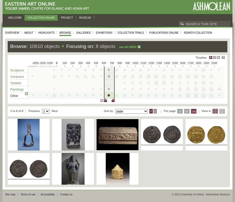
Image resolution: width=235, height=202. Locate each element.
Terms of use (28, 194)
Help (223, 57)
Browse (65, 32)
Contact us (66, 194)
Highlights (46, 32)
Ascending (151, 111)
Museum (85, 17)
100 (194, 111)
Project (67, 17)
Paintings (17, 89)
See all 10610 (127, 46)
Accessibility (48, 194)
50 (187, 111)
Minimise (214, 57)
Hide (218, 57)
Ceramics (17, 77)
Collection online (41, 17)
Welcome (15, 17)
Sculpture (17, 70)
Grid (215, 111)
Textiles (15, 83)
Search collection (198, 32)
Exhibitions (104, 32)
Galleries (83, 32)
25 (180, 111)
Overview (12, 32)
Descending (155, 111)
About (28, 32)
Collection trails (131, 32)
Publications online (164, 32)
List (222, 111)
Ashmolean (211, 6)
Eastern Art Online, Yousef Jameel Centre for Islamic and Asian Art (48, 6)
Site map (10, 194)
